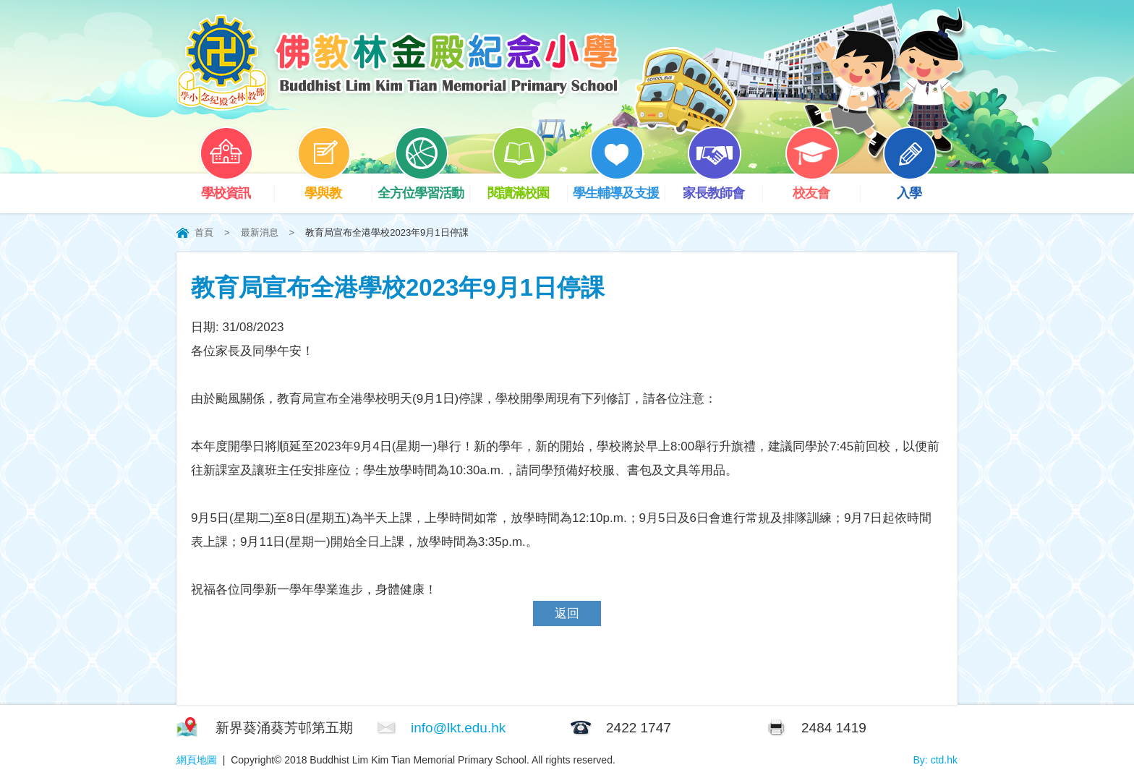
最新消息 (259, 232)
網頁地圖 (196, 760)
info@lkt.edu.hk (458, 727)
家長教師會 (722, 187)
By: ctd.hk (935, 760)
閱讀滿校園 (527, 187)
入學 (920, 187)
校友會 (822, 187)
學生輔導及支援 (619, 187)
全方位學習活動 (423, 187)
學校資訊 (236, 187)
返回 (567, 613)
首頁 (204, 232)
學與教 (334, 187)
